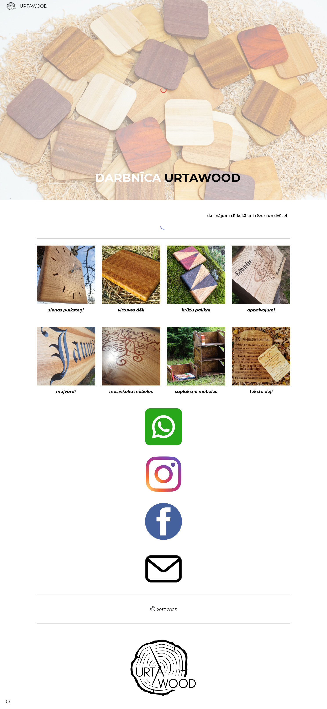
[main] (163, 178)
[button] (8, 701)
